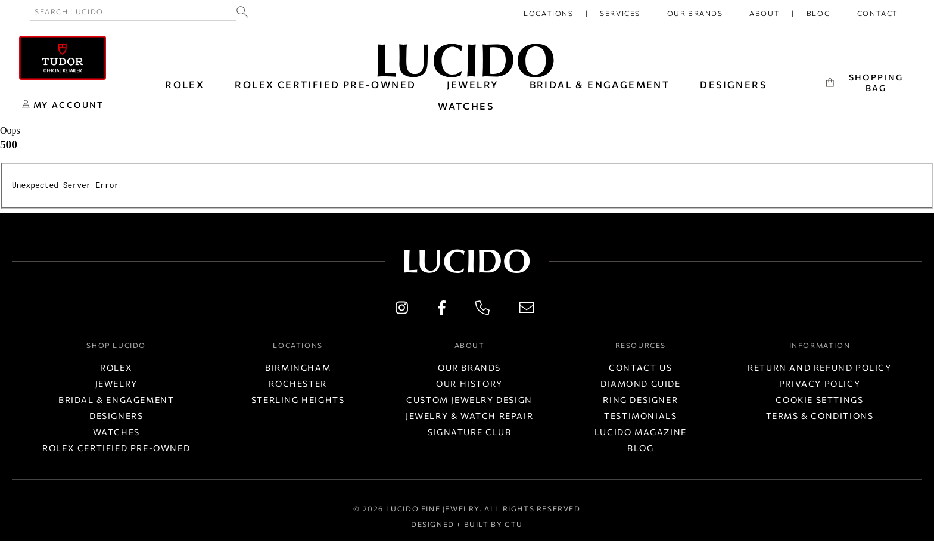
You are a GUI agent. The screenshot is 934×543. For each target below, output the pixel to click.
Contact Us (640, 369)
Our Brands (695, 13)
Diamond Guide (640, 385)
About (764, 13)
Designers (116, 417)
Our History (469, 385)
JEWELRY (473, 84)
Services (620, 13)
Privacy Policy (819, 385)
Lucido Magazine (640, 434)
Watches (116, 434)
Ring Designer (640, 401)
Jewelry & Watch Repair (469, 417)
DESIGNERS (733, 84)
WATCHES (466, 105)
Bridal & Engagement (116, 401)
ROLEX (184, 84)
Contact (877, 13)
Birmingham (298, 369)
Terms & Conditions (820, 417)
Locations (548, 13)
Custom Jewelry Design (469, 401)
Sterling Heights (298, 401)
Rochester (297, 385)
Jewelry (116, 385)
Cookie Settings (819, 401)
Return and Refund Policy (819, 369)
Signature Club (469, 434)
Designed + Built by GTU (467, 526)
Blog (818, 13)
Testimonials (640, 417)
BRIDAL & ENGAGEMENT (600, 84)
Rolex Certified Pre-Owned (325, 84)
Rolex (116, 369)
